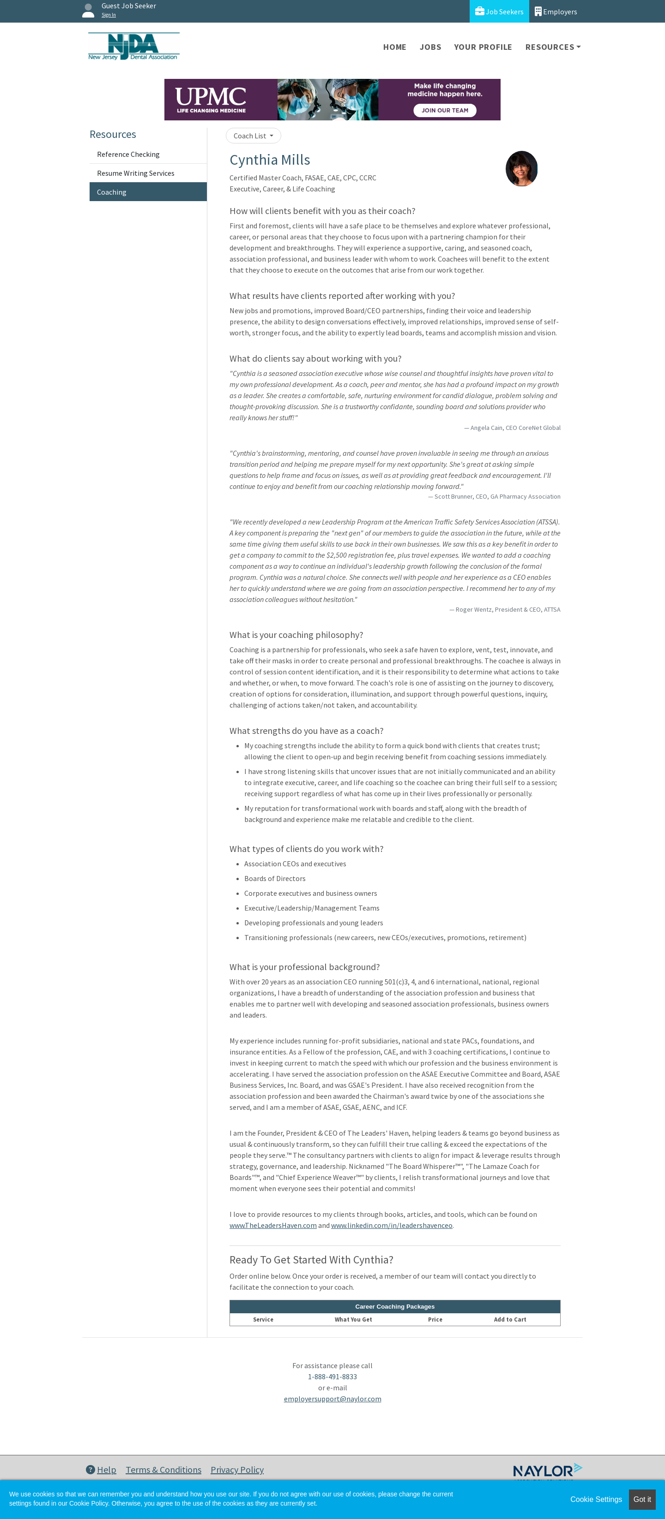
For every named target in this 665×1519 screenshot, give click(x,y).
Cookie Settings (596, 1499)
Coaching (112, 192)
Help (101, 1469)
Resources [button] (550, 47)
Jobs (430, 47)
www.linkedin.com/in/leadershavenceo (392, 1225)
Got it (642, 1499)
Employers (556, 11)
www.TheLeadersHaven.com (273, 1225)
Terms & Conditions (163, 1469)
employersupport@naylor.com (332, 1398)
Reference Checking (128, 154)
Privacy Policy (237, 1469)
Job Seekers (499, 11)
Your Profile (483, 47)
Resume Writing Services (136, 173)
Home (395, 47)
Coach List (251, 135)
